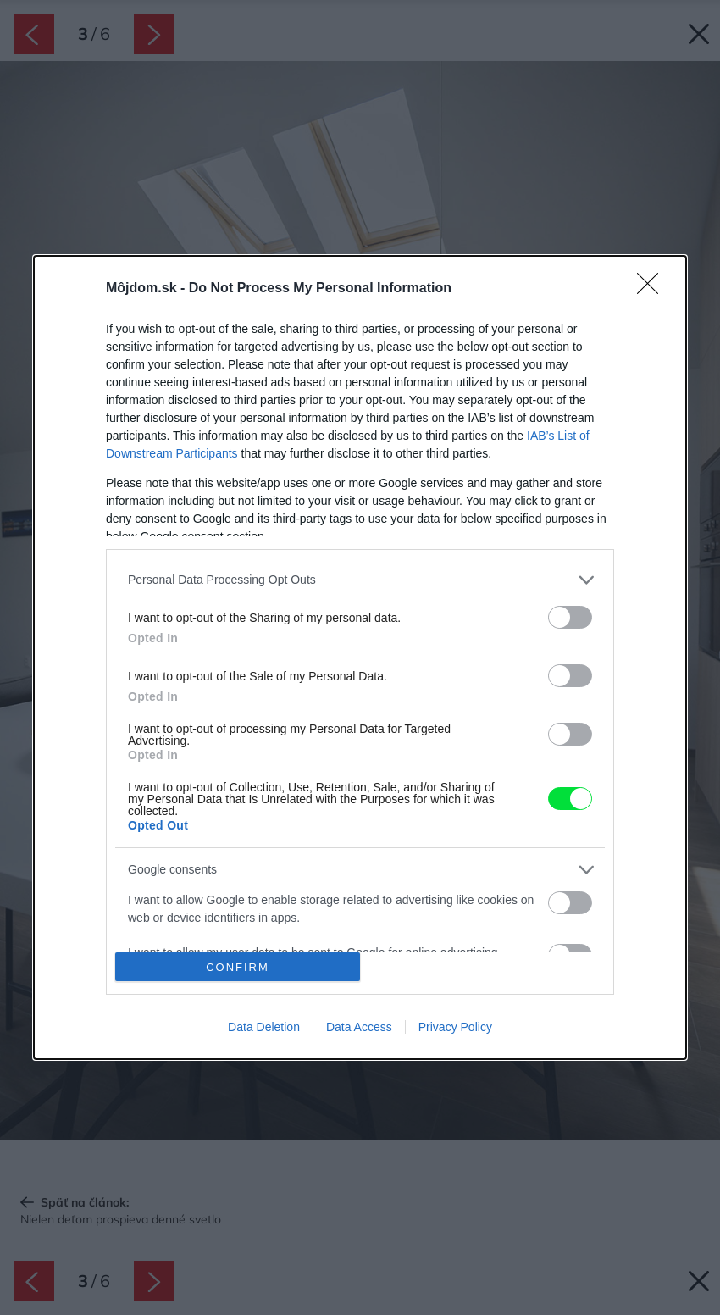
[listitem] (360, 580)
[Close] (653, 289)
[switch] (570, 617)
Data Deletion (264, 1027)
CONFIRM (237, 967)
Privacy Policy (455, 1027)
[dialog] (360, 658)
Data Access (359, 1027)
